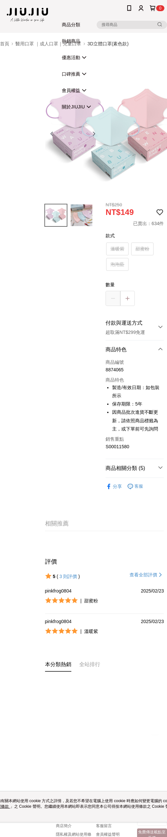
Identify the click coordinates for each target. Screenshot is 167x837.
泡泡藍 (117, 264)
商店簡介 (64, 826)
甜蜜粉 (142, 248)
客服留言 (104, 826)
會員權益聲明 (108, 834)
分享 (114, 486)
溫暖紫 (117, 248)
